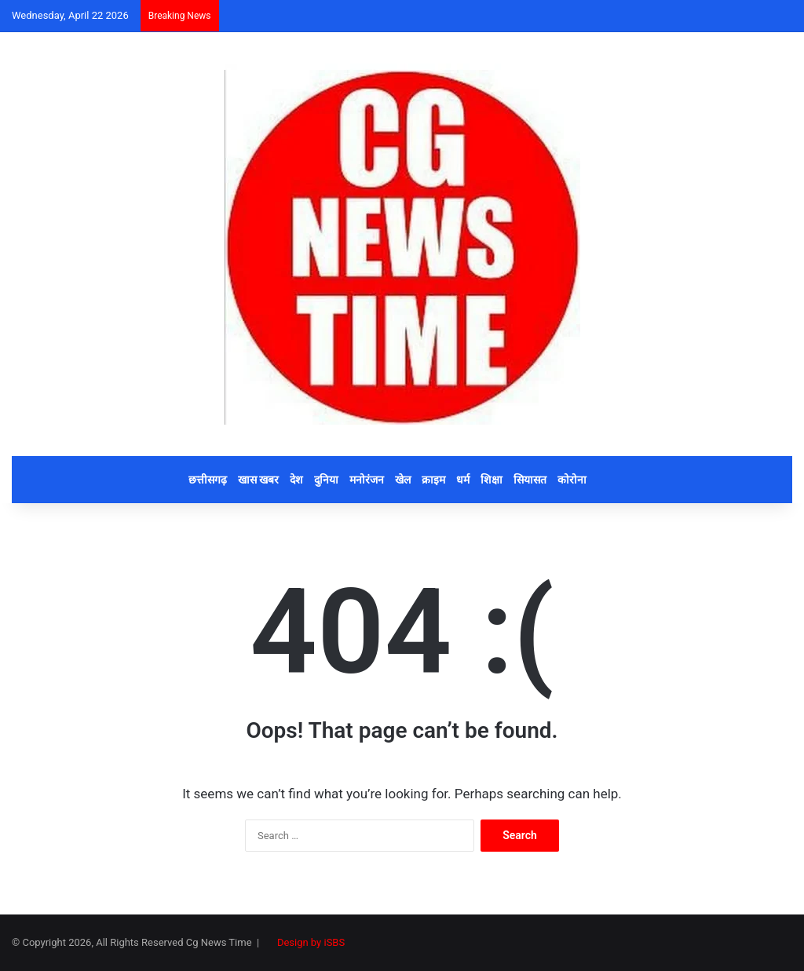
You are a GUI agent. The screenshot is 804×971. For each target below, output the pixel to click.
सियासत (529, 479)
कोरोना (572, 479)
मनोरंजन (366, 479)
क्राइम (433, 479)
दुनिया (326, 479)
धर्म (463, 479)
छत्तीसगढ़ (207, 479)
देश (296, 479)
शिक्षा (491, 479)
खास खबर (258, 479)
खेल (403, 479)
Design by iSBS (311, 942)
